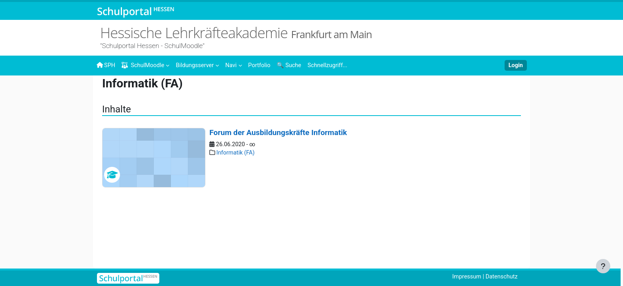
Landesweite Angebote (179, 90)
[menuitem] (199, 65)
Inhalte (130, 90)
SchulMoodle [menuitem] (144, 65)
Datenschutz (501, 276)
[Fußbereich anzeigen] (603, 266)
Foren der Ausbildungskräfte (435, 90)
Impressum (465, 276)
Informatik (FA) (124, 104)
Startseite (109, 92)
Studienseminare (241, 90)
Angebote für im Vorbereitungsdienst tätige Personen (332, 90)
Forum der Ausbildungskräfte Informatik (278, 183)
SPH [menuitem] (106, 65)
